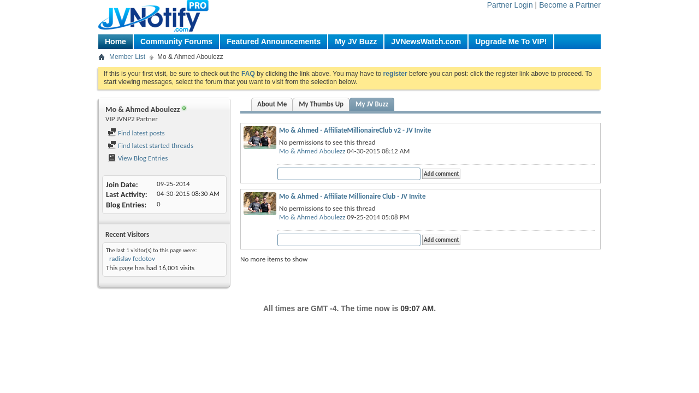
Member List (127, 57)
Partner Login (510, 5)
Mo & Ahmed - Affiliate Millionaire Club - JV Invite (352, 196)
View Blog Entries (138, 158)
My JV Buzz (356, 41)
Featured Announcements (274, 41)
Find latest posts (136, 133)
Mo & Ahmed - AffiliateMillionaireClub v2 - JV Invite (355, 130)
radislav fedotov (131, 258)
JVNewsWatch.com (426, 41)
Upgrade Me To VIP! (511, 41)
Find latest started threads (150, 145)
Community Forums (176, 41)
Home (115, 41)
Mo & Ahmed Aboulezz (312, 151)
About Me (272, 104)
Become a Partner (570, 5)
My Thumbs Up (321, 104)
